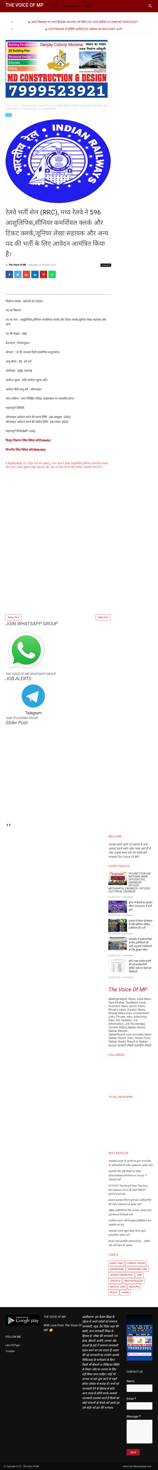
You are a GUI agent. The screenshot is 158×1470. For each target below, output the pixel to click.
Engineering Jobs (137, 1269)
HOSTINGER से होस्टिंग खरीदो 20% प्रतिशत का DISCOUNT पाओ (84, 29)
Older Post (103, 617)
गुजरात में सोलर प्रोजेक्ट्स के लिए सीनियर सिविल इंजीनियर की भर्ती (140, 924)
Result (113, 1292)
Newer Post (13, 617)
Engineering (117, 1269)
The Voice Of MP (24, 5)
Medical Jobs (117, 1286)
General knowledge (121, 1275)
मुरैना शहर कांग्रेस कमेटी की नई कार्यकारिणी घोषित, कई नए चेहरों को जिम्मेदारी (139, 966)
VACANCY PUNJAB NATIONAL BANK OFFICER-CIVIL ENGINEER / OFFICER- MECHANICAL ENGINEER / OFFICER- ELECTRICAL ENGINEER (129, 882)
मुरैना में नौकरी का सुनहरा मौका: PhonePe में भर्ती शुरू (140, 906)
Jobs (9, 115)
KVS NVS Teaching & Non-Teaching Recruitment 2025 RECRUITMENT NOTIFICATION (128, 1190)
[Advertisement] (58, 587)
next (9, 825)
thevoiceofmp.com (142, 1466)
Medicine (134, 1286)
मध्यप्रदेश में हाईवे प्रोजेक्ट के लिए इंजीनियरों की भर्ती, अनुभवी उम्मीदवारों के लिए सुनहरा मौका (140, 944)
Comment (105, 265)
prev (7, 825)
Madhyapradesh (133, 1281)
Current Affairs (136, 1263)
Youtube (10, 1351)
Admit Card (116, 1263)
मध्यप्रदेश (125, 1292)
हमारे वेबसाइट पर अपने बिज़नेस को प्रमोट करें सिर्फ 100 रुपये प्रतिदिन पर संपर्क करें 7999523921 (84, 22)
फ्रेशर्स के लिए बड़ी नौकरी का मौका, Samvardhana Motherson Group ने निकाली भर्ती (127, 1175)
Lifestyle (115, 1281)
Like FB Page (13, 1345)
